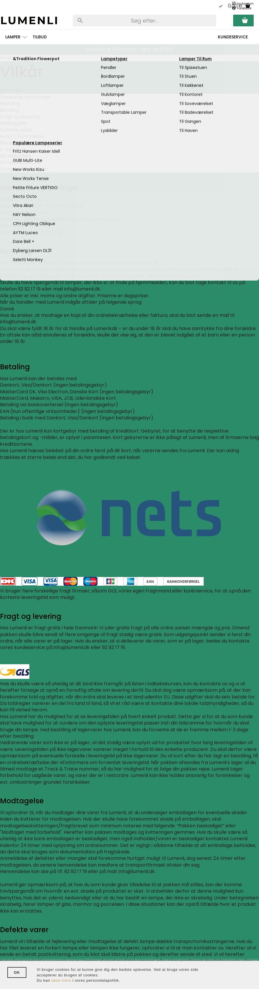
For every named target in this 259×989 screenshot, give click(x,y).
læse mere (61, 980)
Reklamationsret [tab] (19, 142)
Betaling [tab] (9, 110)
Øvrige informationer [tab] (24, 169)
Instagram (245, 3)
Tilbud (40, 37)
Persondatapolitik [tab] (20, 162)
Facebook (244, 8)
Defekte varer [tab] (16, 130)
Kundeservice (233, 37)
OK (17, 972)
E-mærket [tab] (12, 149)
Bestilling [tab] (10, 103)
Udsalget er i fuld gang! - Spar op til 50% (129, 49)
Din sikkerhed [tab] (15, 156)
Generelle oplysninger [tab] (25, 97)
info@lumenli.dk (82, 289)
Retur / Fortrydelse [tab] (22, 136)
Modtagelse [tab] (13, 123)
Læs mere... (13, 90)
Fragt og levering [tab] (19, 116)
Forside (8, 57)
